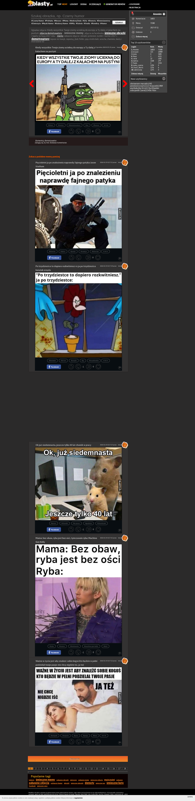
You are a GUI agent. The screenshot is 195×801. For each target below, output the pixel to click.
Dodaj (83, 4)
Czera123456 (146, 90)
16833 (152, 19)
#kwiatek (52, 361)
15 (108, 768)
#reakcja (84, 251)
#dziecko (52, 251)
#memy (61, 125)
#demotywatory (74, 125)
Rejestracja (135, 8)
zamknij (190, 797)
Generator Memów (114, 4)
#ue (87, 125)
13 (97, 768)
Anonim (136, 50)
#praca (53, 523)
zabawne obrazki (62, 780)
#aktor (63, 251)
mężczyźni (109, 779)
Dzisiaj (153, 74)
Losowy (74, 4)
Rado (135, 63)
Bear (135, 56)
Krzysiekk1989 (156, 86)
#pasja (85, 736)
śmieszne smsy (42, 786)
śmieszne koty (115, 782)
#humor (96, 125)
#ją (83, 361)
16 (114, 768)
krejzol (135, 52)
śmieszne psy (100, 783)
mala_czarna (138, 65)
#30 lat (63, 361)
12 (92, 768)
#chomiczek (101, 523)
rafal (135, 59)
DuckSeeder (153, 88)
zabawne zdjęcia (39, 782)
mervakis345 (146, 83)
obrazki (66, 783)
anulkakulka (135, 88)
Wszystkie (162, 74)
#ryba (52, 646)
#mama (62, 646)
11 (86, 768)
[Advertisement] (78, 389)
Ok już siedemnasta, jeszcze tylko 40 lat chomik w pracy (63, 445)
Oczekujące (95, 4)
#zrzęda (73, 361)
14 (103, 768)
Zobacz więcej (141, 37)
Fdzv (154, 90)
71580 (152, 23)
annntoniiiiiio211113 (139, 86)
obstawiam (135, 83)
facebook (32, 786)
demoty (89, 782)
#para (76, 736)
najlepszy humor (56, 783)
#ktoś (95, 736)
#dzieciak (95, 251)
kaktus (135, 61)
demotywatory (40, 38)
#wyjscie (65, 736)
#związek (54, 736)
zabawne (119, 780)
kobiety (31, 780)
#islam (50, 125)
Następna (74, 759)
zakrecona (138, 70)
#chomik (65, 523)
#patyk (73, 251)
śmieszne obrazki (115, 33)
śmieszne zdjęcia (97, 780)
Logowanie (134, 4)
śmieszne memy (45, 779)
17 (119, 768)
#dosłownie (74, 646)
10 (80, 768)
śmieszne (73, 780)
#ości (105, 646)
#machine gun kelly (91, 646)
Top (62, 4)
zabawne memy (83, 780)
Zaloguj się (39, 143)
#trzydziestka (94, 361)
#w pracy (76, 523)
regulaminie (78, 798)
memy (60, 36)
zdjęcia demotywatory (51, 33)
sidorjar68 (134, 90)
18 (125, 768)
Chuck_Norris (138, 68)
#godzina (88, 523)
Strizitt (145, 88)
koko (135, 54)
